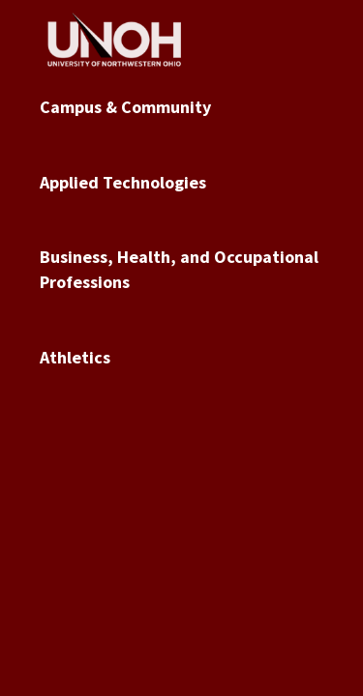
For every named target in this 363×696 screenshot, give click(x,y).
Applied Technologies (123, 182)
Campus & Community (125, 107)
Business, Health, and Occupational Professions (179, 269)
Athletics (75, 357)
